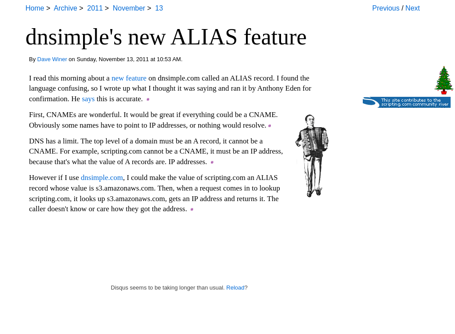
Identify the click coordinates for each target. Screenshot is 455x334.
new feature (129, 78)
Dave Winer (52, 59)
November (129, 8)
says (88, 99)
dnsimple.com (102, 177)
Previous (386, 8)
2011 (95, 8)
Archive (65, 8)
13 (159, 8)
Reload (235, 287)
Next (412, 8)
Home (34, 8)
